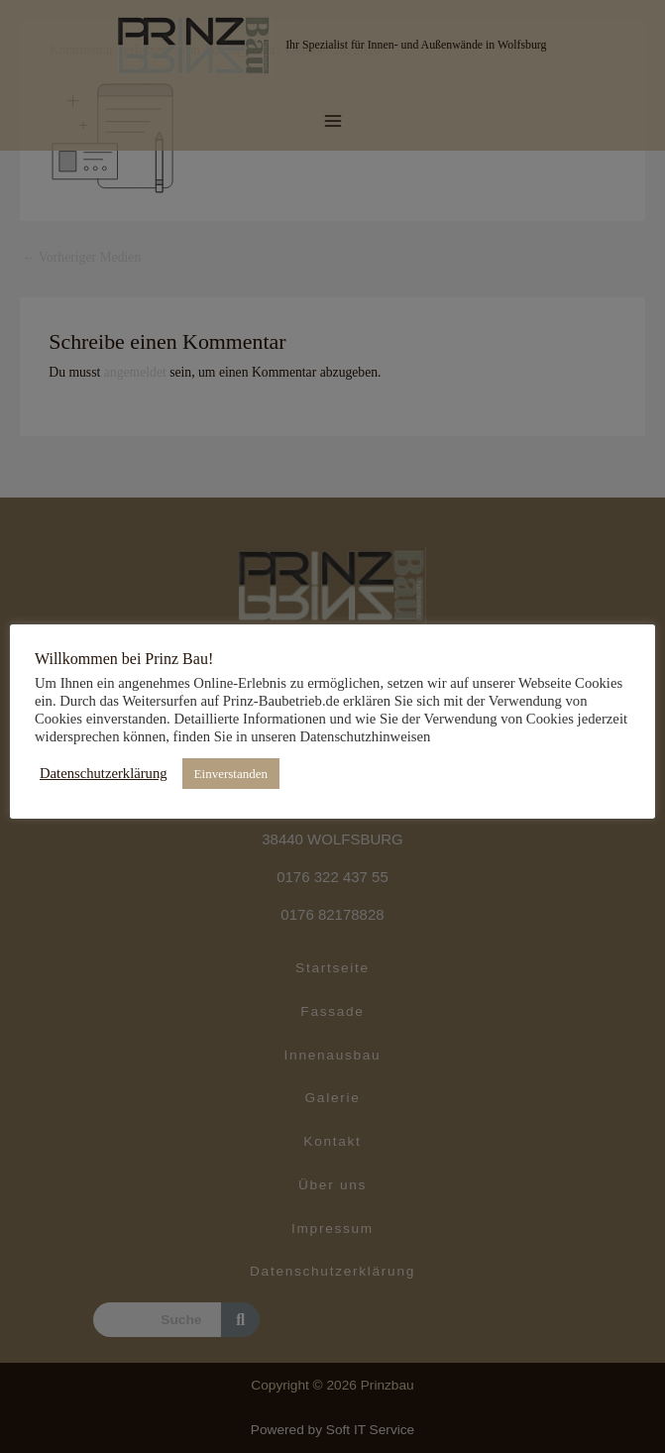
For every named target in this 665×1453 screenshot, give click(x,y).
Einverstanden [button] (231, 773)
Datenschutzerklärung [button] (103, 773)
